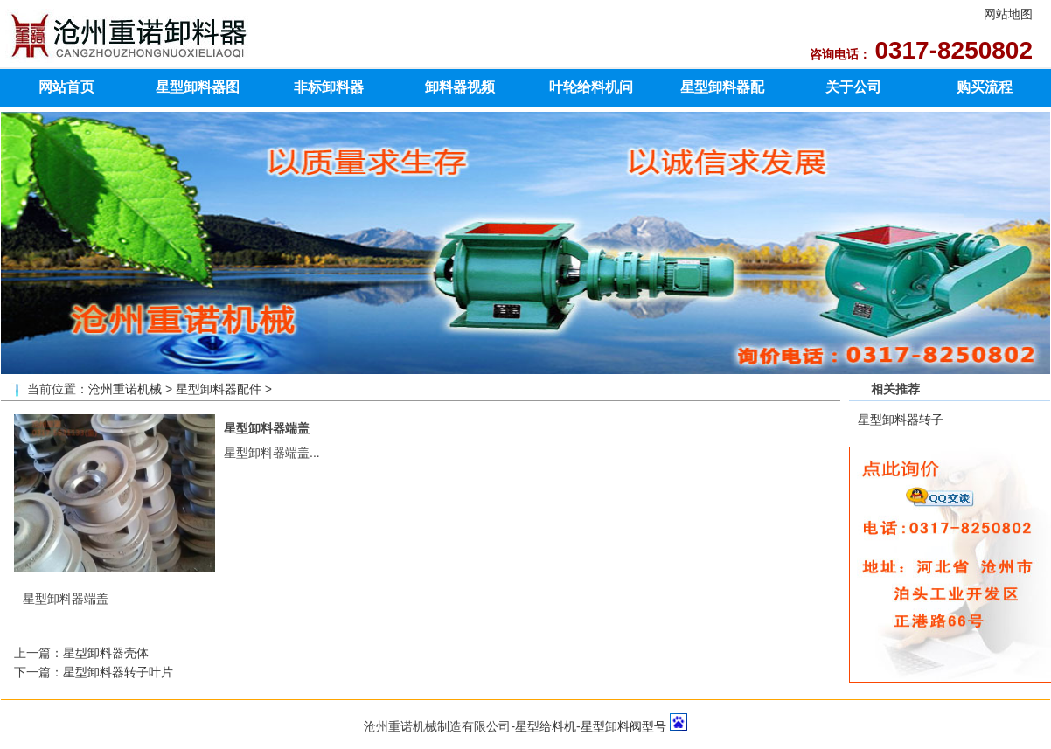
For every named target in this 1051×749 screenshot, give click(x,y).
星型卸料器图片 (198, 93)
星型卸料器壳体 (106, 653)
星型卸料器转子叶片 (118, 672)
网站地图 (1008, 14)
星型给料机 (545, 726)
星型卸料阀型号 (623, 726)
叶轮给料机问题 (591, 93)
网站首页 (66, 87)
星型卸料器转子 (900, 420)
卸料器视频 (460, 87)
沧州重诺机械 (125, 389)
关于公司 (853, 87)
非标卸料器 (329, 87)
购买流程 (985, 87)
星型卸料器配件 (722, 93)
